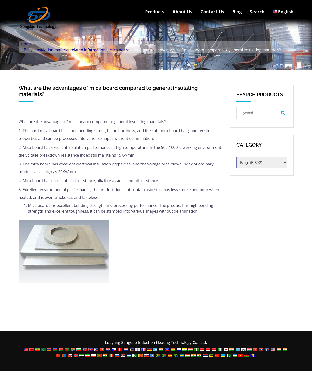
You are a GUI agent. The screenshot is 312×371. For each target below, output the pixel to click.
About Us (182, 11)
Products (154, 11)
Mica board (119, 49)
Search (257, 11)
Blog (237, 11)
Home (26, 44)
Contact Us (212, 11)
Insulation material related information (70, 49)
